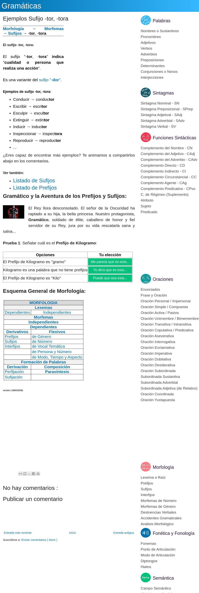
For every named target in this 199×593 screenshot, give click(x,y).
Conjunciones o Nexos (159, 72)
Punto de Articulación (158, 549)
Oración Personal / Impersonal (166, 301)
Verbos (146, 48)
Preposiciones (152, 60)
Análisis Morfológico (157, 524)
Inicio (72, 532)
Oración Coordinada (157, 394)
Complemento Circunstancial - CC (168, 177)
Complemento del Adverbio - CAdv (169, 160)
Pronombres (151, 37)
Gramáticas (21, 6)
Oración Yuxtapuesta (158, 400)
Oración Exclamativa (158, 348)
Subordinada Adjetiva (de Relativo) (169, 388)
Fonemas (148, 543)
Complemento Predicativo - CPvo (168, 189)
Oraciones (163, 279)
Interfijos (148, 495)
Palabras (161, 20)
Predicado (149, 212)
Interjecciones (152, 77)
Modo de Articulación (158, 555)
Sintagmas (163, 93)
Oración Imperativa (156, 353)
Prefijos (147, 483)
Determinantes (153, 66)
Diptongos (149, 561)
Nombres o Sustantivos (160, 31)
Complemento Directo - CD (163, 165)
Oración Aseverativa (157, 336)
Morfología (163, 467)
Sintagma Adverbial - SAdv (163, 121)
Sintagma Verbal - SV (158, 126)
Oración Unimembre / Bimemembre (170, 318)
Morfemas (54, 28)
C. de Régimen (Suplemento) (165, 194)
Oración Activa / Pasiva (160, 313)
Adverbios (149, 54)
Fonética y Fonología (174, 533)
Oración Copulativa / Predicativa (167, 330)
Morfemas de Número (158, 501)
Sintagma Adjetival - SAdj (161, 115)
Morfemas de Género (158, 506)
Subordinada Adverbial (159, 382)
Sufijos (15, 33)
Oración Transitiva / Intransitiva (166, 324)
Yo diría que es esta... (110, 270)
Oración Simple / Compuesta (164, 307)
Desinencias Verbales (158, 512)
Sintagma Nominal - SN (160, 103)
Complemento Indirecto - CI (163, 171)
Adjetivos (148, 43)
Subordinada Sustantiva (160, 377)
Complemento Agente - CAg (164, 183)
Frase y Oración (154, 295)
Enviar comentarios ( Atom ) (39, 539)
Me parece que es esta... (110, 262)
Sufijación (13, 377)
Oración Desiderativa (158, 365)
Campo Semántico (156, 588)
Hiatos (146, 567)
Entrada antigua (123, 532)
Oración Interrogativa (158, 342)
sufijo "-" (50, 80)
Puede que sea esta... (110, 278)
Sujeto (146, 206)
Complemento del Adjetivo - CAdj (168, 154)
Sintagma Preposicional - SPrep (167, 109)
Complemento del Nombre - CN (166, 148)
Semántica (163, 578)
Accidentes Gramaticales (161, 518)
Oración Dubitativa (156, 359)
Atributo (147, 200)
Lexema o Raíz (153, 477)
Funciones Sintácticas (174, 137)
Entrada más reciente (18, 532)
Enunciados (150, 289)
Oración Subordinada (158, 371)
